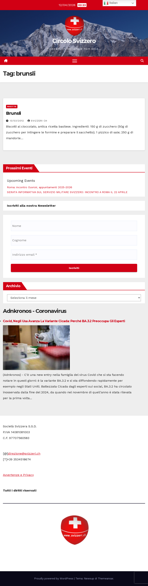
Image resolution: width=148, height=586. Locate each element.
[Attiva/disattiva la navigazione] (74, 61)
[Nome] (74, 226)
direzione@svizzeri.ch (24, 453)
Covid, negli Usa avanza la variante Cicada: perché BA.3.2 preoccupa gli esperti (64, 321)
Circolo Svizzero (74, 41)
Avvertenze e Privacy (18, 475)
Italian (111, 3)
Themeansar (105, 578)
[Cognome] (74, 240)
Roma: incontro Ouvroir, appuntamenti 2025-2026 (39, 187)
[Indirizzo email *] (74, 254)
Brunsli (13, 113)
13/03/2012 (17, 120)
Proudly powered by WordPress (54, 578)
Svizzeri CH (37, 120)
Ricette (11, 106)
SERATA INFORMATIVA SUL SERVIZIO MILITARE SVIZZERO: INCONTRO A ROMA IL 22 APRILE (67, 192)
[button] (142, 61)
